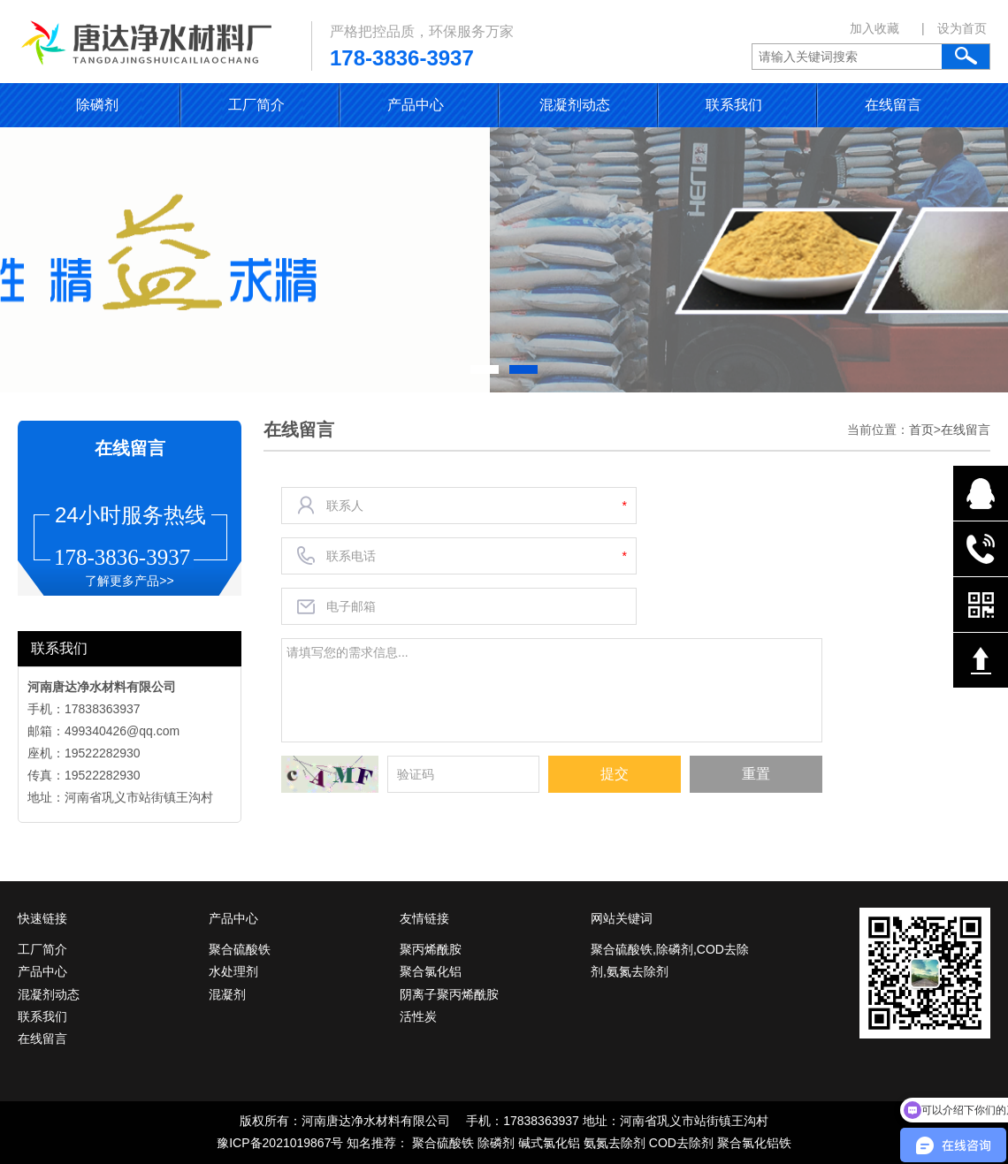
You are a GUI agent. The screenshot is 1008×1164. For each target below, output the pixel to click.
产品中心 (415, 104)
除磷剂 (97, 104)
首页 (921, 429)
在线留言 (893, 104)
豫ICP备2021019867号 (280, 1143)
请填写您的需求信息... (551, 687)
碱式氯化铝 (549, 1143)
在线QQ (980, 493)
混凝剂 (227, 994)
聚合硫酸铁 (240, 949)
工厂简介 (256, 104)
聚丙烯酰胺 (431, 949)
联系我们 (734, 104)
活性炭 (418, 1016)
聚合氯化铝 (431, 971)
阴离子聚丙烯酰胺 (449, 994)
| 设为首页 (954, 28)
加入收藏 (874, 28)
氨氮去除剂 (614, 1143)
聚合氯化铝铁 (754, 1143)
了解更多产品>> (129, 581)
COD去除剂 (681, 1143)
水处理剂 (233, 971)
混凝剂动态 (574, 104)
